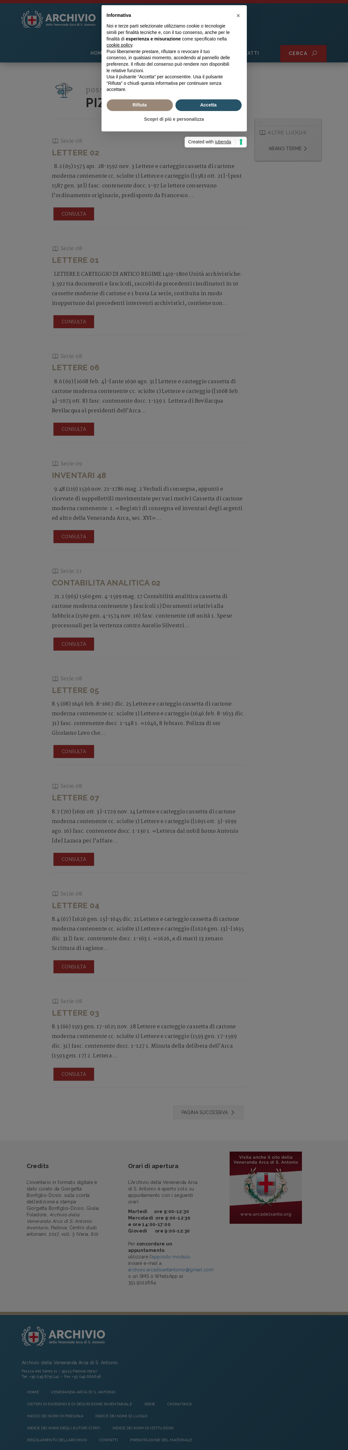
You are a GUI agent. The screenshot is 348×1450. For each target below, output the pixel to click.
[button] (238, 672)
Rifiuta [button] (140, 761)
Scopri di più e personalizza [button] (174, 775)
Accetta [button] (208, 761)
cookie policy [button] (119, 701)
